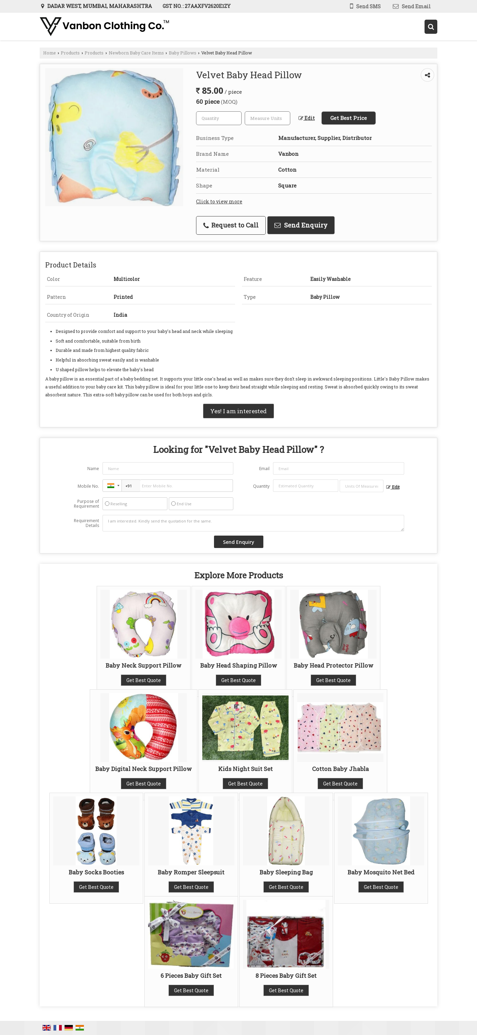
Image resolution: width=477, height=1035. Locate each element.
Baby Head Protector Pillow (333, 665)
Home (49, 52)
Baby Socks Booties (96, 872)
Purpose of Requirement (86, 504)
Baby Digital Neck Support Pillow (143, 769)
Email (264, 468)
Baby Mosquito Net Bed (381, 872)
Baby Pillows (182, 52)
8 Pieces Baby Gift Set (286, 976)
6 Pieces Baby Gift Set (191, 976)
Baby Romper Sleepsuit (191, 872)
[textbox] (267, 118)
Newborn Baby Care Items (136, 52)
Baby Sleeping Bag (286, 872)
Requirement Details (86, 523)
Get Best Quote (143, 680)
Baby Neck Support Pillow (144, 665)
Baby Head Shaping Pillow (238, 665)
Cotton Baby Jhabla (340, 769)
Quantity (261, 486)
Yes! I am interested (238, 411)
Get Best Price (348, 117)
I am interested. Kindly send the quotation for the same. (253, 523)
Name (93, 468)
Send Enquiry (301, 225)
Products (70, 52)
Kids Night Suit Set (245, 769)
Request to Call (231, 225)
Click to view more (219, 201)
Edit (307, 118)
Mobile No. (88, 486)
